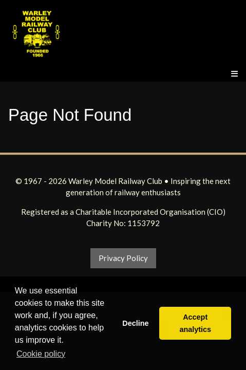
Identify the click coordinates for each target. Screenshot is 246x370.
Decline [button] (135, 323)
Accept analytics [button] (195, 323)
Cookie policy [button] (40, 353)
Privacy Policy (123, 258)
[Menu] (234, 74)
